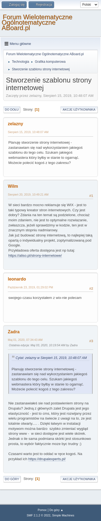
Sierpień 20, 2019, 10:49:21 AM (28, 194)
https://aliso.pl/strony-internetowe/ (35, 255)
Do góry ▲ (56, 510)
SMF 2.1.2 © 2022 (38, 515)
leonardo (17, 279)
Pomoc (42, 510)
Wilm (13, 186)
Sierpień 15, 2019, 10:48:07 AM (28, 132)
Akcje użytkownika (79, 109)
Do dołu (12, 109)
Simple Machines (63, 515)
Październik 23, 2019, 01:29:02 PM (30, 287)
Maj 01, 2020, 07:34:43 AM (25, 339)
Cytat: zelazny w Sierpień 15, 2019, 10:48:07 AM (51, 358)
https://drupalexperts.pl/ (47, 459)
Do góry (12, 479)
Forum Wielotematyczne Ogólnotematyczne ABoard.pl (37, 22)
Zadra (14, 331)
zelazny (15, 123)
